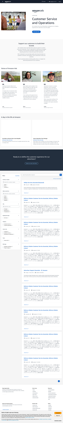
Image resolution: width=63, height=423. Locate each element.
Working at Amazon (51, 397)
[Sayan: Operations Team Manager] (47, 128)
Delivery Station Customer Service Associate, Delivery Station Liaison (41, 199)
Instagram (50, 406)
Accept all (58, 412)
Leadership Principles (52, 396)
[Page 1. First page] (59, 381)
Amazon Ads (35, 409)
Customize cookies (57, 420)
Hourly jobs (35, 394)
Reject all (58, 415)
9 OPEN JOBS (34, 15)
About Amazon (35, 406)
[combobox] (11, 182)
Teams (34, 389)
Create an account (6, 409)
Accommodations (51, 389)
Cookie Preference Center (29, 417)
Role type (4, 244)
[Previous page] (57, 381)
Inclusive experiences (52, 392)
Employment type (6, 215)
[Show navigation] (2, 1)
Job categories (35, 392)
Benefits (49, 391)
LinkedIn (49, 405)
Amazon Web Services (36, 408)
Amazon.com (35, 405)
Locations (34, 391)
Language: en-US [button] (53, 1)
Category (4, 221)
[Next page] (61, 381)
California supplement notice (13, 420)
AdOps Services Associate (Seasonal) (34, 182)
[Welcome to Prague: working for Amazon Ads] (16, 128)
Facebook (50, 408)
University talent (35, 397)
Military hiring (35, 396)
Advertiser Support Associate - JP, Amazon (35, 270)
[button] (42, 187)
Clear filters (17, 175)
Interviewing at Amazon (52, 394)
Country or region (6, 179)
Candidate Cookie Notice (43, 419)
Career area (5, 229)
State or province (6, 191)
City (3, 203)
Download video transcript (7, 140)
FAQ (49, 399)
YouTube (49, 409)
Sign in (60, 1)
